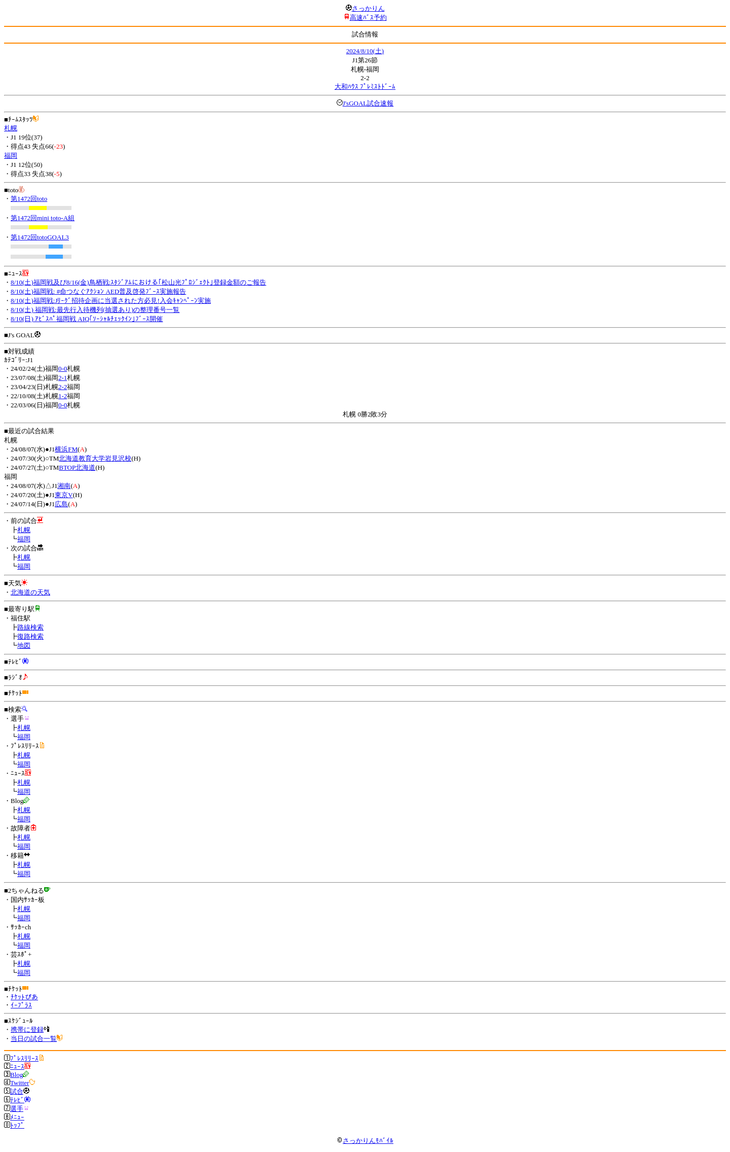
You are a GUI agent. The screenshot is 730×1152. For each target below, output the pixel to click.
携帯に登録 (27, 1029)
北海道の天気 (30, 592)
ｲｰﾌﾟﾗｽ (21, 1005)
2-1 (62, 377)
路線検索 (30, 627)
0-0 (62, 368)
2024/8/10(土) (365, 51)
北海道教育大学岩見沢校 (95, 458)
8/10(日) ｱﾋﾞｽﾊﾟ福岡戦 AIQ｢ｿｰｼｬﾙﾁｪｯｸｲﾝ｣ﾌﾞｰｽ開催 (87, 319)
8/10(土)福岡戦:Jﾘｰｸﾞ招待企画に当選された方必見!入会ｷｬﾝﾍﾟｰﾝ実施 (111, 300)
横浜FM (66, 449)
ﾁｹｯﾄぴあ (24, 997)
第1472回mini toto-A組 (43, 218)
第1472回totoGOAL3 (40, 237)
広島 (61, 504)
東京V (63, 495)
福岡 (10, 155)
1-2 (62, 396)
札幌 (10, 128)
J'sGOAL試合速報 (368, 103)
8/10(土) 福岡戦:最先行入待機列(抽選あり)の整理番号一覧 (95, 309)
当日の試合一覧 (34, 1038)
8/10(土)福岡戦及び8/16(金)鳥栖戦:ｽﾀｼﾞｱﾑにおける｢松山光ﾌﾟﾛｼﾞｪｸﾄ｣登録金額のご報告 (138, 282)
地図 (23, 645)
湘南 (63, 486)
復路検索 (30, 636)
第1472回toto (29, 198)
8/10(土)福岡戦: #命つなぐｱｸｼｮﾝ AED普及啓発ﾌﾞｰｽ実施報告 (98, 291)
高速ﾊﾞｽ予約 (368, 17)
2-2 (62, 387)
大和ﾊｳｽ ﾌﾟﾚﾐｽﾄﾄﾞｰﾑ (365, 86)
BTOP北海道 (77, 467)
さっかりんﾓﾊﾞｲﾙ (365, 1140)
